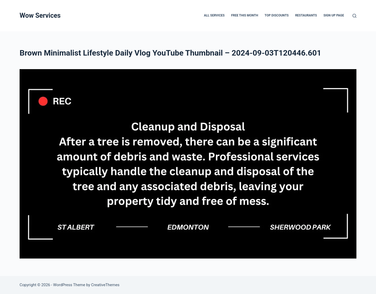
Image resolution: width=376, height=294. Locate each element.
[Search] (354, 16)
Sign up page (334, 15)
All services (214, 15)
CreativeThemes (105, 285)
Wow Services (40, 15)
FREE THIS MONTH (244, 15)
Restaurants (306, 15)
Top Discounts (277, 15)
